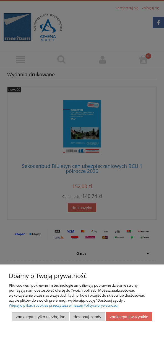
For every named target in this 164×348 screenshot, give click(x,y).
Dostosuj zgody (87, 316)
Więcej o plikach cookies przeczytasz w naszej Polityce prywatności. (63, 305)
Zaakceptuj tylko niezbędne (40, 316)
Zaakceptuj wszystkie (129, 316)
